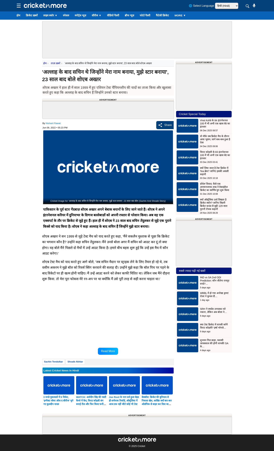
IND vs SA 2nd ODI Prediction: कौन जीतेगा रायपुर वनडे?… (214, 280)
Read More (108, 351)
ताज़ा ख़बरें (55, 63)
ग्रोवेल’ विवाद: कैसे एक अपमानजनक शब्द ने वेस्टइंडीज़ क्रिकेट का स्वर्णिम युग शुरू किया (214, 187)
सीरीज (96, 15)
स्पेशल (66, 15)
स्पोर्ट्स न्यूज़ (80, 15)
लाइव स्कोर (50, 15)
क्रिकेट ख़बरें (32, 15)
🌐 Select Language (201, 5)
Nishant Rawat (53, 123)
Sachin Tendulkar (53, 361)
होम (18, 15)
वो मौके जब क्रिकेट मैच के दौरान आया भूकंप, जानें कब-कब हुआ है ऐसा (215, 139)
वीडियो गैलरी (113, 15)
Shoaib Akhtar (75, 361)
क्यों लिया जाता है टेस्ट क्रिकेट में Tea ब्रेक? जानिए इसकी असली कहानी (214, 171)
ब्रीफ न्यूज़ (129, 15)
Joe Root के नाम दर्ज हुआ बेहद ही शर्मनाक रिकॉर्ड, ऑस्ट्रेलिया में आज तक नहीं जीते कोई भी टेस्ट (124, 400)
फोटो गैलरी (145, 15)
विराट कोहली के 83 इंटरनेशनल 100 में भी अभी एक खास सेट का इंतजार (215, 155)
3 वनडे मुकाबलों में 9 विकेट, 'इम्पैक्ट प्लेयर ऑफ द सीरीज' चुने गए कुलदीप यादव (58, 400)
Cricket (141, 446)
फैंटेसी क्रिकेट (162, 15)
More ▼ (180, 15)
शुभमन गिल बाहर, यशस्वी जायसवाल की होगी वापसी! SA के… (214, 343)
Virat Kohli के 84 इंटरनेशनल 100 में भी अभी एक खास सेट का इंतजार (215, 123)
